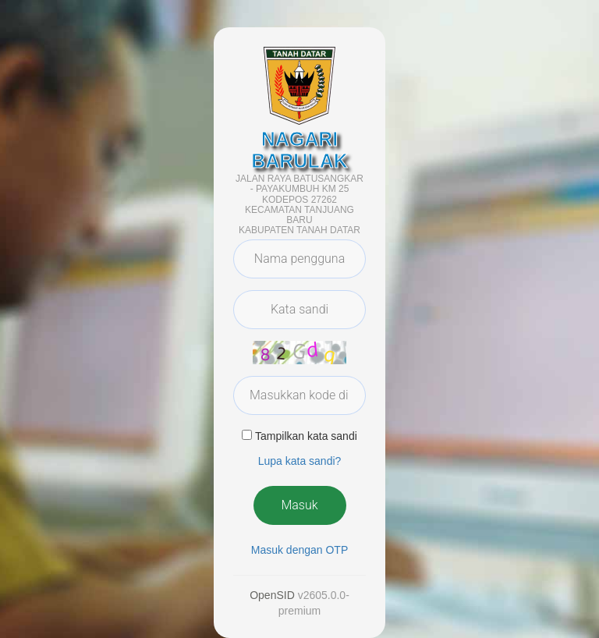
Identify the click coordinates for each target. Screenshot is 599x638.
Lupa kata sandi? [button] (300, 461)
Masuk (299, 505)
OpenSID (272, 595)
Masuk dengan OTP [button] (300, 550)
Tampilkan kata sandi (306, 436)
